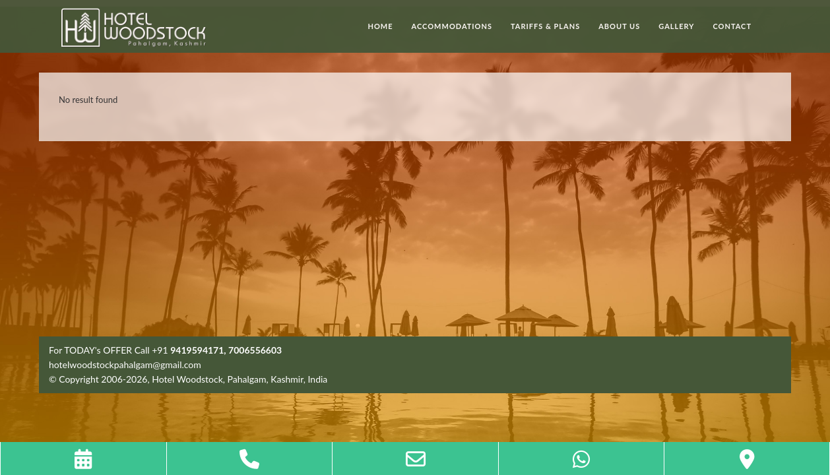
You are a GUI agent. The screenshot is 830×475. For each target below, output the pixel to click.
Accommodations (452, 26)
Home (380, 26)
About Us (619, 26)
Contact (732, 26)
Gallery (676, 26)
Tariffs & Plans (545, 26)
